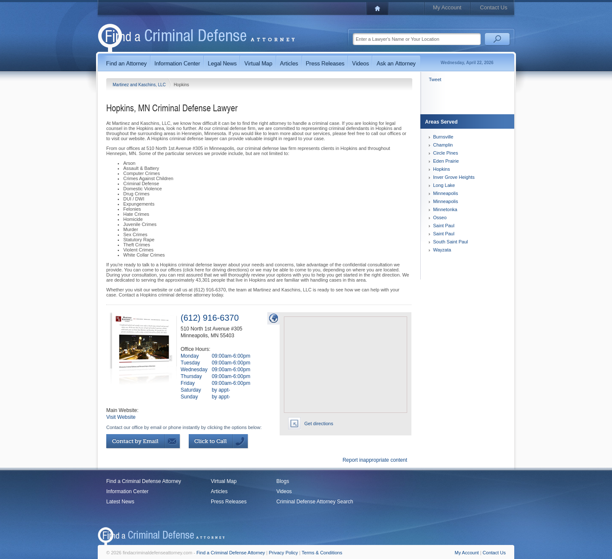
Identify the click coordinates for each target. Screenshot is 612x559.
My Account (447, 7)
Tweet (435, 79)
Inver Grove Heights (454, 177)
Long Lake (444, 185)
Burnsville (443, 136)
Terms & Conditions (322, 552)
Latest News (120, 502)
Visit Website (121, 417)
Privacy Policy (283, 552)
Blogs (282, 481)
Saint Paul (443, 225)
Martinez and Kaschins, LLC (140, 84)
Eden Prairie (446, 161)
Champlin (443, 144)
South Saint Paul (450, 241)
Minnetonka (445, 209)
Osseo (440, 217)
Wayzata (442, 249)
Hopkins (441, 169)
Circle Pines (445, 152)
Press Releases (228, 502)
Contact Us (493, 7)
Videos (284, 491)
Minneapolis (445, 193)
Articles (219, 491)
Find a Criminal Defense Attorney (143, 481)
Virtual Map (223, 481)
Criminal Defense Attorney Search (314, 502)
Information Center (127, 491)
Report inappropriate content (375, 460)
